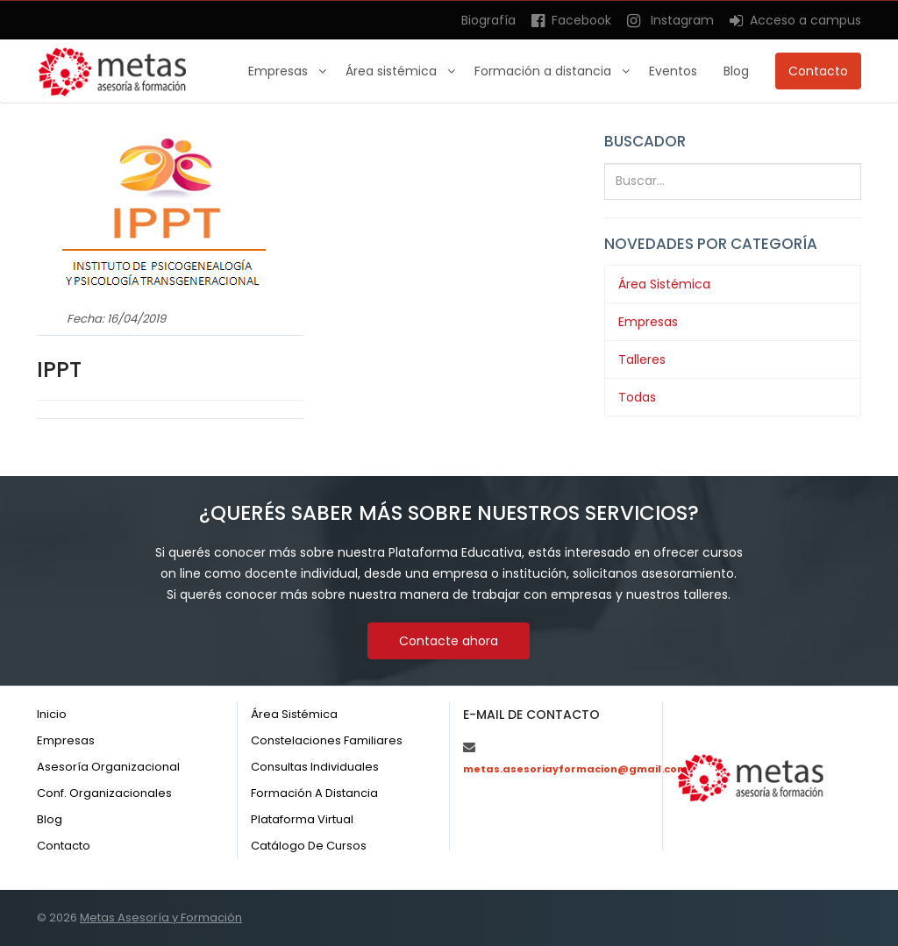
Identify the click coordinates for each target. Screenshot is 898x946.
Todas (637, 397)
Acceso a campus (795, 20)
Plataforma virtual (302, 819)
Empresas (279, 71)
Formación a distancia (544, 71)
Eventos (673, 71)
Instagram (670, 20)
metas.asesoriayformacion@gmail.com (575, 769)
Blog (736, 71)
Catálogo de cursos (309, 845)
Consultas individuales (315, 766)
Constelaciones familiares (327, 740)
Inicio (52, 714)
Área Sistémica (664, 284)
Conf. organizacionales (104, 793)
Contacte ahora (448, 641)
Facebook (571, 20)
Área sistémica (393, 71)
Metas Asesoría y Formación (161, 917)
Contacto (818, 71)
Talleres (642, 359)
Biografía (488, 20)
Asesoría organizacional (108, 766)
